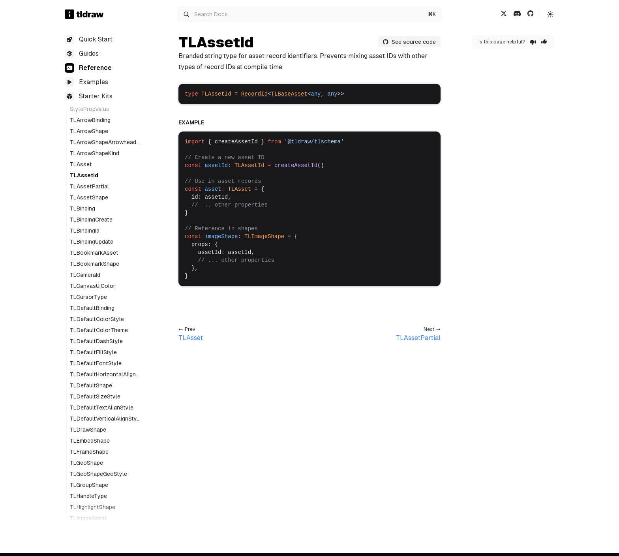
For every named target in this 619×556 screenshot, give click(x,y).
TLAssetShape (89, 197)
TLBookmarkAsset (94, 253)
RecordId (254, 94)
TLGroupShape (89, 485)
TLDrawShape (88, 429)
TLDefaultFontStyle (96, 363)
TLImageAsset (88, 518)
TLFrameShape (89, 452)
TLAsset (81, 164)
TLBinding (82, 208)
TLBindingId (84, 230)
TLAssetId (84, 175)
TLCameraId (85, 275)
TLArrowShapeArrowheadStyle (105, 142)
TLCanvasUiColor (92, 286)
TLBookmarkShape (94, 264)
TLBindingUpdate (91, 242)
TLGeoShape (86, 463)
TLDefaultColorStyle (97, 319)
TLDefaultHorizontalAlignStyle (104, 374)
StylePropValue (89, 109)
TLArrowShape (89, 131)
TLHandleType (88, 496)
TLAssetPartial (89, 186)
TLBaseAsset (289, 94)
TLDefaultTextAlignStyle (101, 407)
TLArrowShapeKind (94, 153)
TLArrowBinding (90, 120)
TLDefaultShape (91, 385)
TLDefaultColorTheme (99, 330)
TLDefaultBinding (92, 308)
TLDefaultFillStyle (93, 352)
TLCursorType (88, 297)
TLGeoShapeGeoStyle (98, 474)
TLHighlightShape (92, 507)
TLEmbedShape (90, 441)
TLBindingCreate (91, 219)
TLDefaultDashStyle (96, 341)
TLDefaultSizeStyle (95, 396)
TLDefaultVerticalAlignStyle (104, 419)
